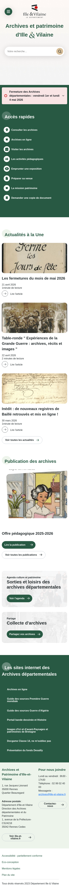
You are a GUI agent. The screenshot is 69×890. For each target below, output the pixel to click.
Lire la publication (14, 545)
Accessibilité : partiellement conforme (22, 856)
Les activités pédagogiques (27, 159)
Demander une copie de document (31, 198)
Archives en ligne (21, 139)
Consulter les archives (24, 130)
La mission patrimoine (24, 188)
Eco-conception (10, 862)
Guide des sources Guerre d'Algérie (28, 710)
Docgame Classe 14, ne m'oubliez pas (29, 741)
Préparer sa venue (22, 178)
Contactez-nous (50, 804)
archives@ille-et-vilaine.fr (52, 794)
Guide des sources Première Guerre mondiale (28, 700)
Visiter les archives (22, 149)
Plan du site (8, 875)
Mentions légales (11, 868)
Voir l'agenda (16, 598)
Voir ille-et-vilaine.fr (15, 837)
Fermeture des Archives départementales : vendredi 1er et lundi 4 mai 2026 (34, 95)
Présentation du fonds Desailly (25, 750)
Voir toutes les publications (21, 555)
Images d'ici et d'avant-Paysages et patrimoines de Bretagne (27, 730)
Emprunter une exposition (26, 168)
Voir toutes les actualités (19, 440)
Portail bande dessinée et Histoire (26, 720)
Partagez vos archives (22, 634)
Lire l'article (16, 294)
